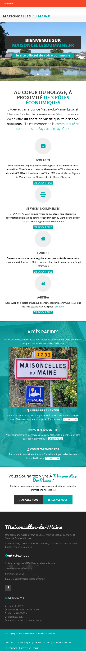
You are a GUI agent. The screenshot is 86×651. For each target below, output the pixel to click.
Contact (12, 648)
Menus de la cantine (43, 410)
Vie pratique (24, 642)
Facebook (59, 306)
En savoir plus (43, 182)
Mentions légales (30, 648)
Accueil (10, 642)
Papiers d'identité (43, 429)
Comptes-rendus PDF (43, 449)
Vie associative (41, 642)
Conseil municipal (62, 642)
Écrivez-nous (57, 499)
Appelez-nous (28, 499)
